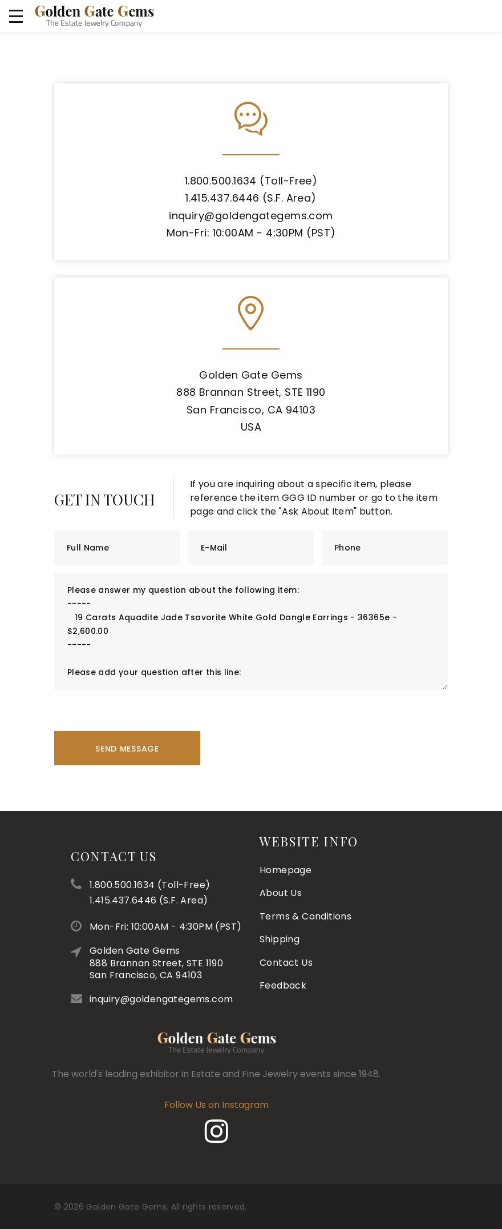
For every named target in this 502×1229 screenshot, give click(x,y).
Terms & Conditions (305, 884)
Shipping (279, 907)
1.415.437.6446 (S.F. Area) (251, 198)
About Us (281, 861)
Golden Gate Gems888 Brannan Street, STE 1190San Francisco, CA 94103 (192, 963)
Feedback (283, 954)
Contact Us (150, 856)
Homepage (285, 838)
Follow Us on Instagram (141, 1104)
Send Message (127, 748)
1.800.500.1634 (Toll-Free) (251, 181)
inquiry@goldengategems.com (251, 215)
